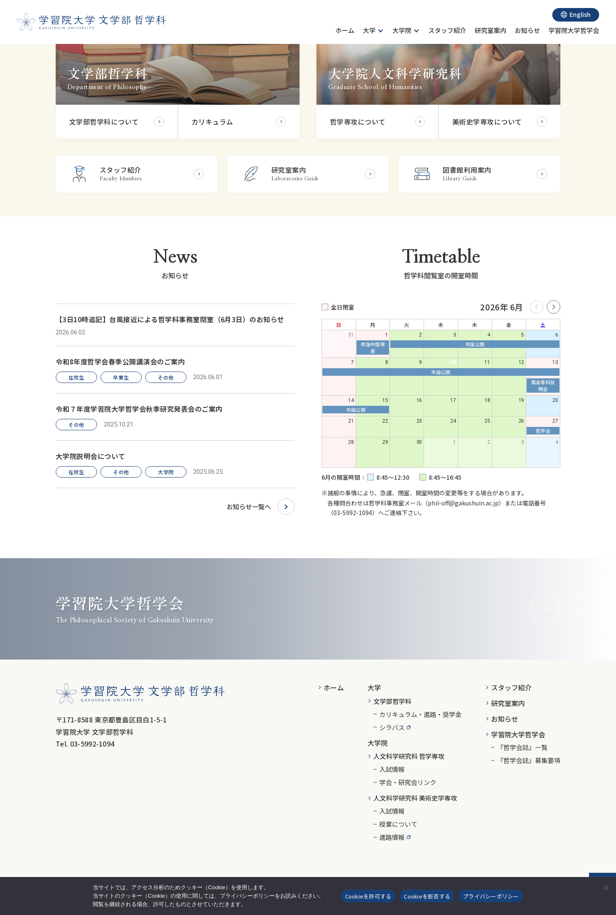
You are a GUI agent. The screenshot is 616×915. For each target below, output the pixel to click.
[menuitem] (344, 31)
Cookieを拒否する (427, 896)
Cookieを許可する (368, 896)
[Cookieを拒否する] (605, 887)
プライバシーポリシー (491, 896)
